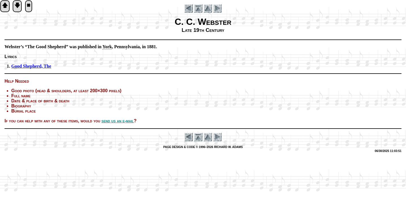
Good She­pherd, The (31, 66)
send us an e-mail (118, 120)
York (107, 46)
